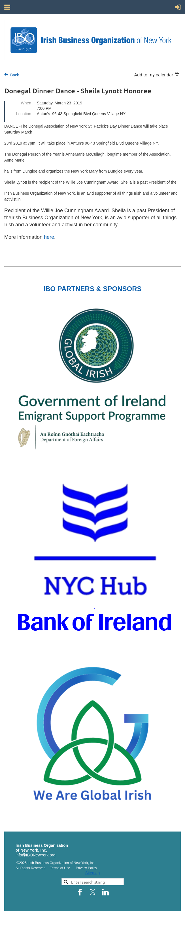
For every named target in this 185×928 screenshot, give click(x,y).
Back (14, 75)
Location (23, 113)
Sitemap (92, 873)
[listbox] (157, 74)
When (26, 103)
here (49, 237)
